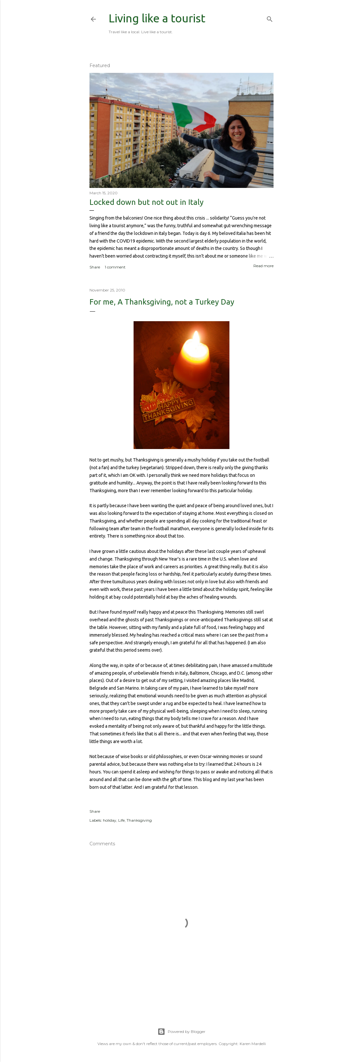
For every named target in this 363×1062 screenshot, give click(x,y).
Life (121, 820)
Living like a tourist (157, 18)
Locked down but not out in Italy (146, 202)
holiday (109, 820)
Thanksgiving (139, 820)
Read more (263, 265)
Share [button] (94, 267)
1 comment (115, 267)
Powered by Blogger (181, 1031)
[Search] (270, 18)
